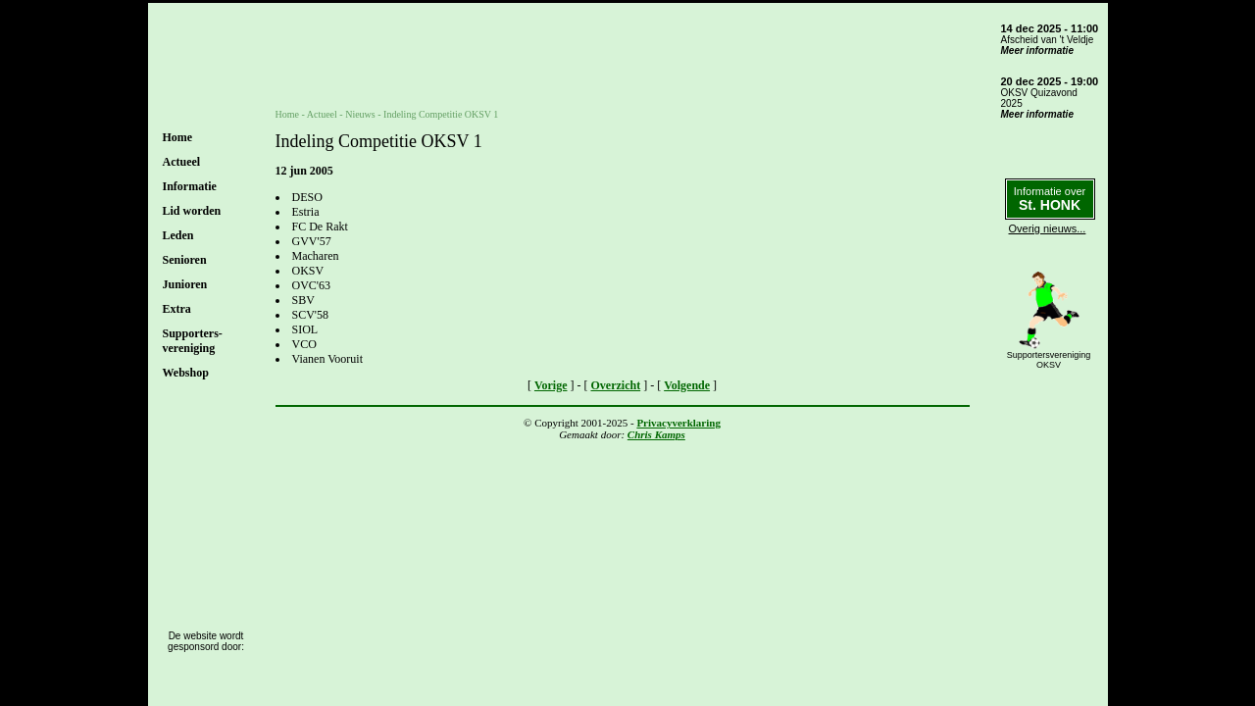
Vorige (551, 385)
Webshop (186, 372)
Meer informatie (1037, 50)
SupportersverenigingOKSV (1049, 360)
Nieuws (360, 114)
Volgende (687, 385)
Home (178, 137)
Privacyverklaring (678, 423)
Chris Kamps (656, 434)
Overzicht (616, 385)
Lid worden (192, 211)
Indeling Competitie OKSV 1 (440, 114)
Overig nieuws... (1047, 228)
